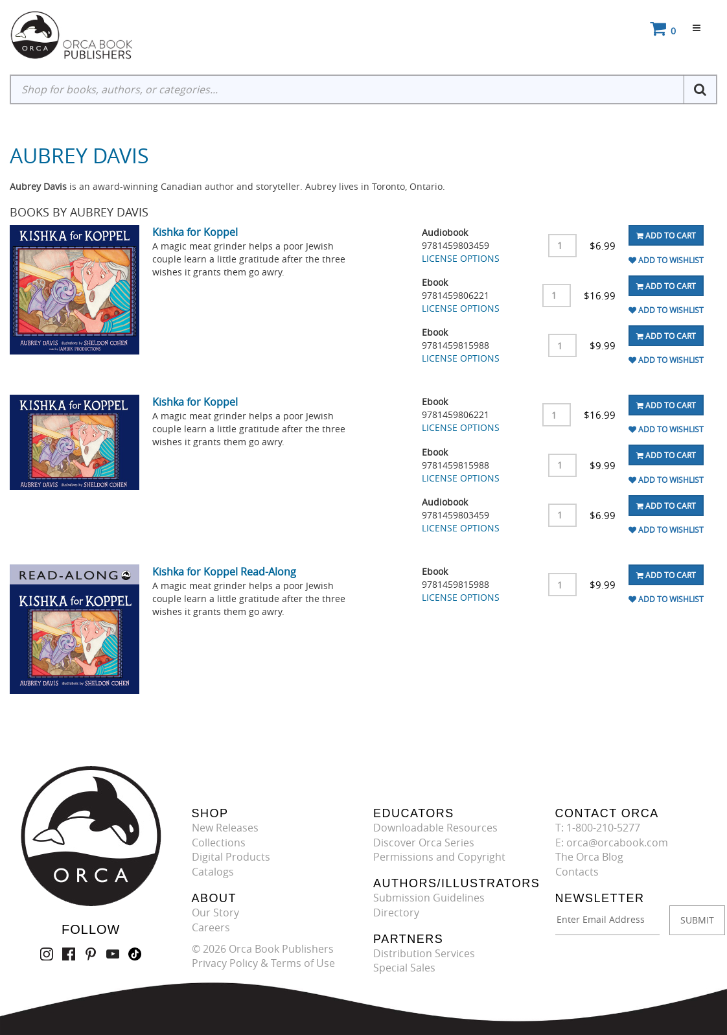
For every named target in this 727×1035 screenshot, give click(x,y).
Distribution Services (424, 953)
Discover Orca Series (423, 842)
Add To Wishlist (666, 260)
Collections (219, 842)
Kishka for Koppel (195, 232)
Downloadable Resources (435, 827)
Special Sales (404, 967)
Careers (211, 927)
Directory (396, 912)
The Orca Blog (589, 857)
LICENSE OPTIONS (461, 258)
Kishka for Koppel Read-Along (224, 571)
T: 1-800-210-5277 (597, 827)
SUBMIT (697, 920)
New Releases (225, 827)
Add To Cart (666, 235)
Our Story (215, 912)
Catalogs (213, 872)
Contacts (577, 872)
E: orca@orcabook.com (611, 842)
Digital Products (231, 857)
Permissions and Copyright (439, 857)
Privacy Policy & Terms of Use (263, 963)
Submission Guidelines (429, 897)
